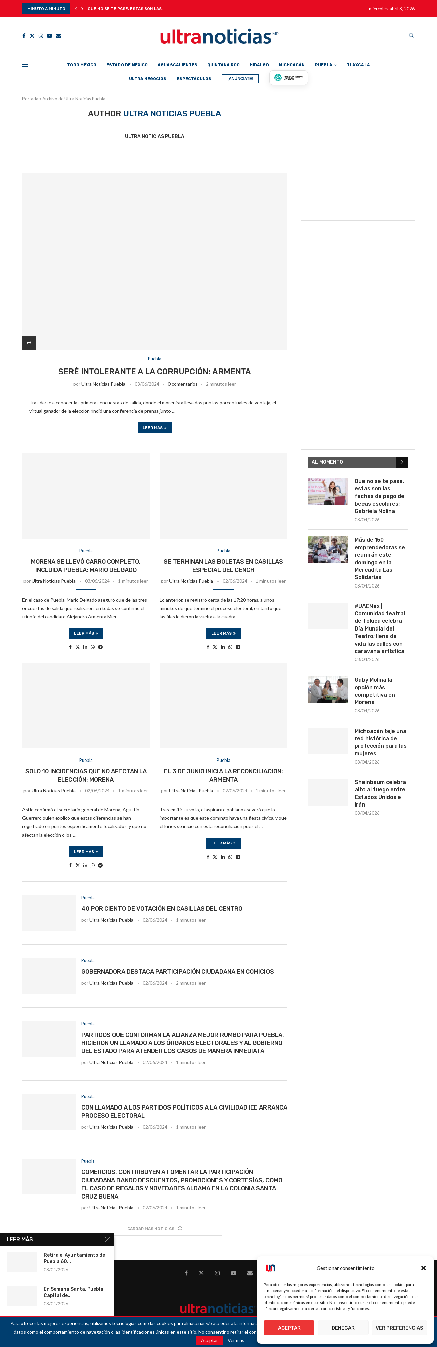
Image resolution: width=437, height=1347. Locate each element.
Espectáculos (194, 78)
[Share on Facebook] (70, 647)
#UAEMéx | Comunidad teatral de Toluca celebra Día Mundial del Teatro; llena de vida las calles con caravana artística (380, 628)
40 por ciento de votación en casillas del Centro (161, 908)
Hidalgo (259, 64)
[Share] (29, 343)
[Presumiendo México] (288, 77)
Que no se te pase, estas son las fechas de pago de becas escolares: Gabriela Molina (379, 496)
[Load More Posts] (155, 1229)
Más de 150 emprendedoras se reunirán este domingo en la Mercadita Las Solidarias (380, 559)
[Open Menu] (25, 65)
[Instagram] (40, 36)
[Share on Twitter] (77, 647)
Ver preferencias (399, 1328)
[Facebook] (24, 36)
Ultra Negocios (147, 78)
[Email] (58, 36)
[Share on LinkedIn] (85, 647)
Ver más (236, 1340)
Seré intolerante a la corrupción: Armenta (154, 371)
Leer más (155, 427)
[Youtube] (49, 36)
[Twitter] (32, 36)
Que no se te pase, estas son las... (126, 8)
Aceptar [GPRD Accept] (209, 1340)
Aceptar (289, 1328)
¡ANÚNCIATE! (240, 78)
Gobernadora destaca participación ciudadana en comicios (177, 971)
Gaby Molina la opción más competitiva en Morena (375, 691)
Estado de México (127, 64)
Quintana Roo (223, 64)
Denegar (343, 1328)
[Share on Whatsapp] (93, 647)
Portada (30, 98)
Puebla (323, 64)
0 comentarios (183, 384)
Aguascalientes (177, 64)
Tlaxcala (358, 64)
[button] (423, 1268)
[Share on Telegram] (100, 647)
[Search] (411, 36)
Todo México (81, 64)
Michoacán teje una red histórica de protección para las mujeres (381, 742)
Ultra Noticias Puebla (154, 136)
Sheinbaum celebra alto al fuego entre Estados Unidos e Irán (380, 793)
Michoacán (292, 64)
